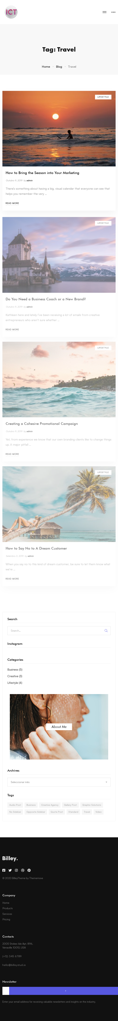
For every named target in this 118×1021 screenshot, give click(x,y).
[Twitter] (10, 870)
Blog (59, 66)
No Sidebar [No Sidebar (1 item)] (15, 811)
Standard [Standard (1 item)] (73, 811)
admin (30, 181)
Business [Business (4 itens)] (31, 804)
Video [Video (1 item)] (98, 811)
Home (46, 66)
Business (14, 669)
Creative (14, 676)
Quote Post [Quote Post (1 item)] (57, 811)
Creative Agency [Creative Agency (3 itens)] (50, 804)
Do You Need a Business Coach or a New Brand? (46, 301)
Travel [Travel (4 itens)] (87, 811)
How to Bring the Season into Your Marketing (42, 173)
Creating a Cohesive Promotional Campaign (42, 426)
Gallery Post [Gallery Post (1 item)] (70, 804)
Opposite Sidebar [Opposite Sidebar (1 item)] (36, 811)
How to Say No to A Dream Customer (36, 550)
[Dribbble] (23, 870)
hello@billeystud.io (14, 965)
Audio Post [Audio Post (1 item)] (15, 804)
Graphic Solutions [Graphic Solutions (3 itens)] (91, 804)
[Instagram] (16, 870)
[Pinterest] (29, 870)
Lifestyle (14, 682)
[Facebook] (4, 870)
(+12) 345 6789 (12, 956)
